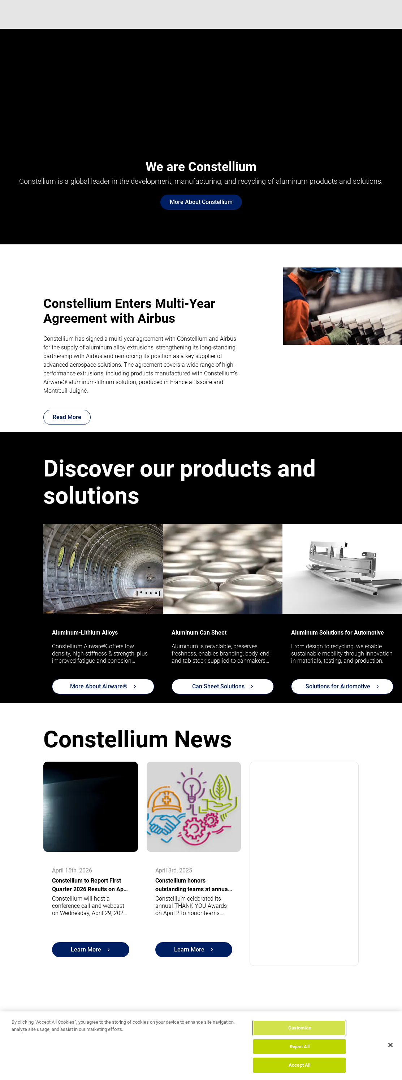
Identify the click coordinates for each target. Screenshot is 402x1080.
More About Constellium (201, 202)
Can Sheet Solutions (222, 686)
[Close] (390, 1045)
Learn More (90, 949)
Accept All (299, 1065)
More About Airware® (103, 686)
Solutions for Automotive (342, 686)
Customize (299, 1028)
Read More (67, 417)
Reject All (300, 1046)
